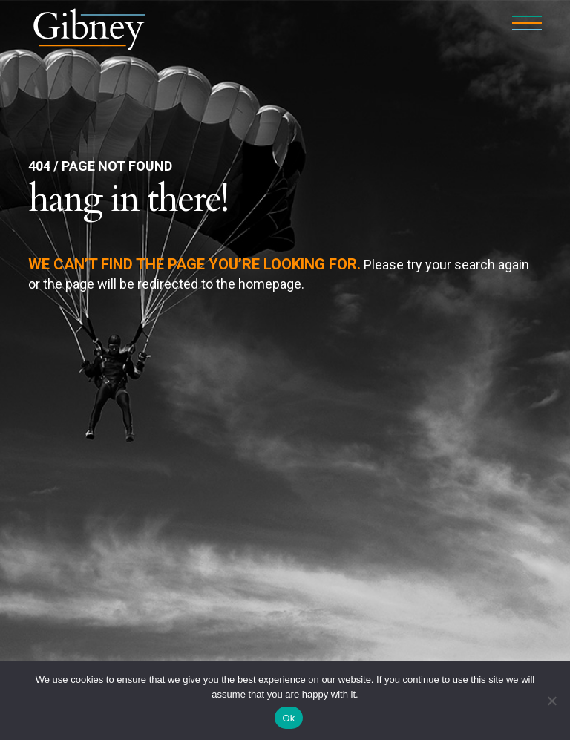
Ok (288, 718)
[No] (551, 700)
